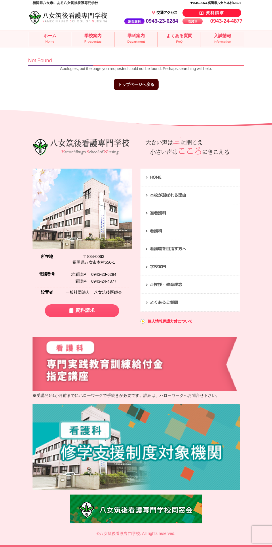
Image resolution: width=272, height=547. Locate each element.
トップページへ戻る (136, 84)
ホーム (49, 38)
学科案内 (136, 38)
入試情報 (222, 39)
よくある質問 (179, 38)
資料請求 (214, 12)
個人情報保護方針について (170, 321)
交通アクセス (166, 12)
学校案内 (92, 38)
